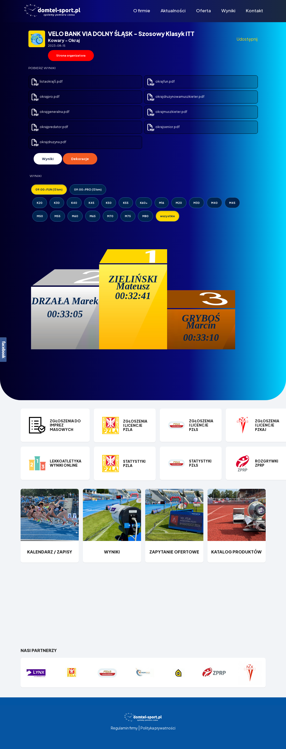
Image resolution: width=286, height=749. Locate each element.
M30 (196, 202)
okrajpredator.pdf (49, 127)
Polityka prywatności (158, 728)
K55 (126, 202)
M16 (161, 202)
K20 (39, 202)
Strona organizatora (71, 55)
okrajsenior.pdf (163, 127)
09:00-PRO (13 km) (88, 189)
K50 (109, 202)
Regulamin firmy (124, 728)
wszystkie (167, 216)
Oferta (203, 10)
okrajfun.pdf (161, 81)
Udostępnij (247, 39)
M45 (232, 202)
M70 (110, 216)
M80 (145, 216)
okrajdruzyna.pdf (48, 142)
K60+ (144, 202)
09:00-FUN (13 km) (49, 189)
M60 (75, 216)
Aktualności (173, 10)
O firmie (141, 10)
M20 (179, 202)
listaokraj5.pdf (47, 81)
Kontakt (254, 10)
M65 (93, 216)
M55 (57, 216)
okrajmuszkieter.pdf (167, 112)
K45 (91, 202)
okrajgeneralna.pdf (50, 112)
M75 (128, 216)
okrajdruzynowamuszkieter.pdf (175, 97)
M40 (214, 202)
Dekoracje (80, 159)
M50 (40, 216)
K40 (74, 202)
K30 (57, 202)
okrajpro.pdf (45, 97)
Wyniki (228, 10)
